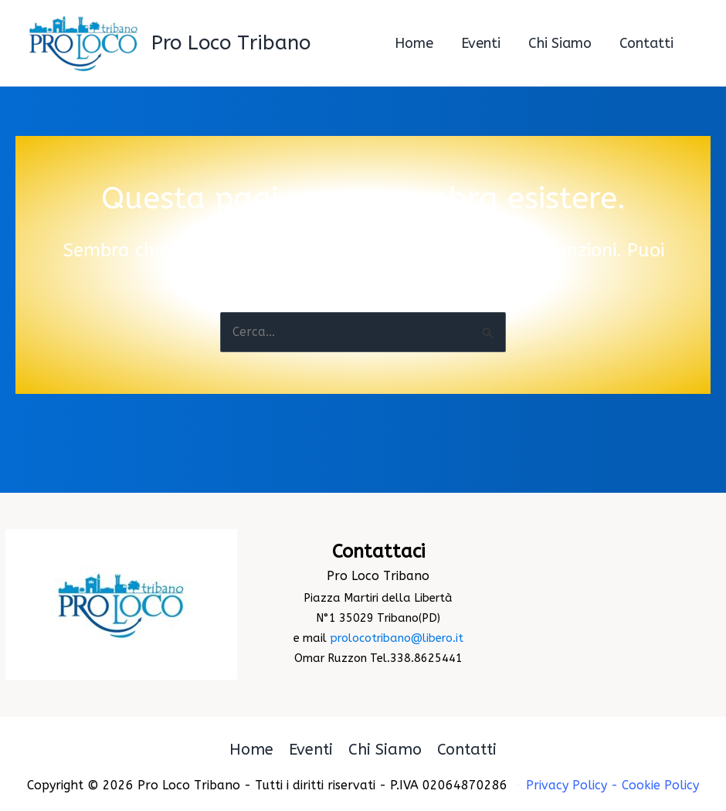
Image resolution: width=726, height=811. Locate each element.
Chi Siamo (385, 749)
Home (251, 749)
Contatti (467, 749)
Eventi (311, 749)
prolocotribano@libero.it (396, 638)
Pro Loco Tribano (230, 43)
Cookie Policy (660, 785)
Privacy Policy (566, 785)
